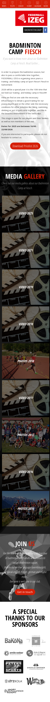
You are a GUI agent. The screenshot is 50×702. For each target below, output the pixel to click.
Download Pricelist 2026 (25, 146)
